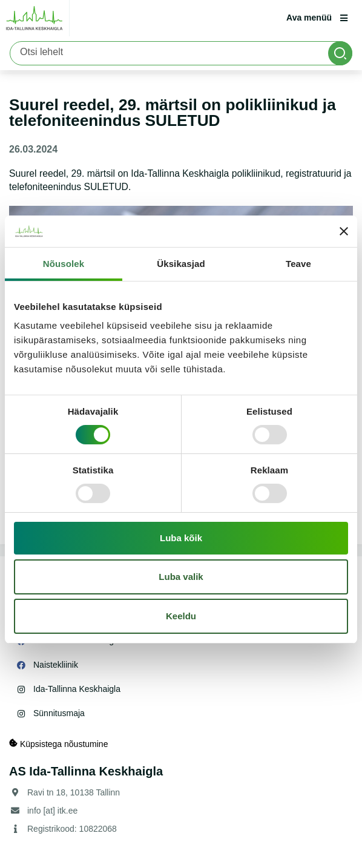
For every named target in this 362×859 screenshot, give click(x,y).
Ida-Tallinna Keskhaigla (76, 689)
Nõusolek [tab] (63, 263)
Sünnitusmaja (59, 713)
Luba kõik (181, 538)
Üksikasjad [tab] (181, 263)
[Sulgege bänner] (344, 231)
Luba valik (181, 576)
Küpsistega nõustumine (58, 744)
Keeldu (181, 616)
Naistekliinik (55, 665)
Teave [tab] (298, 263)
